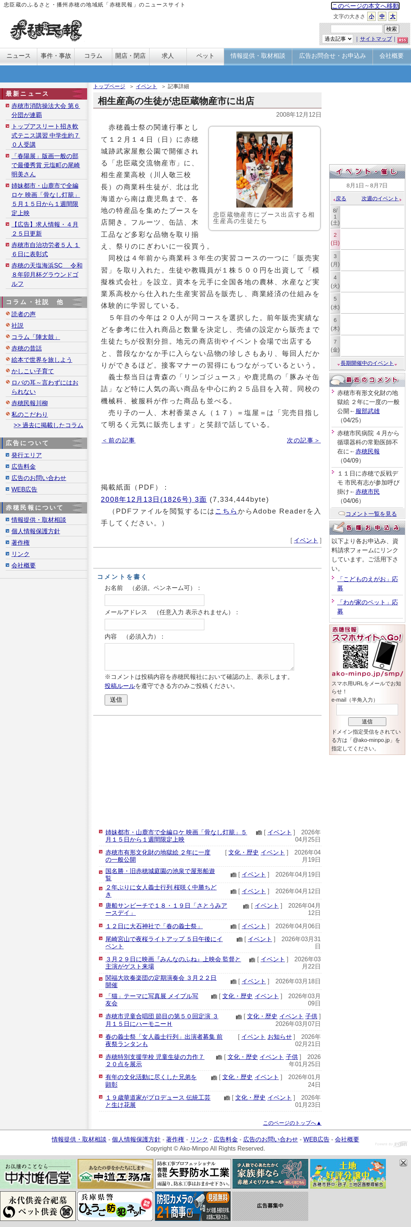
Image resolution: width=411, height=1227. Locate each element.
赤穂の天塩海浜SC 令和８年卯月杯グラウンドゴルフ (47, 274)
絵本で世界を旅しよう (41, 360)
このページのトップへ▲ (292, 1123)
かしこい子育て (32, 371)
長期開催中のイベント (367, 363)
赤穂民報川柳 (29, 403)
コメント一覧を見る (367, 513)
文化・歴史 (243, 852)
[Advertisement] (207, 771)
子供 (311, 1016)
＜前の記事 (118, 440)
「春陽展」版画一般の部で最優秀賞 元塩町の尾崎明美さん (45, 165)
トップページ (109, 86)
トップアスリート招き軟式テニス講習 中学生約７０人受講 (45, 135)
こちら (226, 511)
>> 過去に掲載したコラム (48, 425)
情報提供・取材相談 (38, 520)
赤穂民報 (367, 451)
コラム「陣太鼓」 (35, 337)
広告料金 (23, 466)
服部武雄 (367, 411)
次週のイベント (382, 198)
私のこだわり (29, 414)
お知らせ (280, 1037)
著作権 (20, 542)
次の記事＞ (304, 440)
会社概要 (23, 565)
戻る (339, 198)
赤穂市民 (367, 491)
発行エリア (26, 455)
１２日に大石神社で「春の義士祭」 (154, 926)
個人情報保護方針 (35, 531)
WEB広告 (24, 489)
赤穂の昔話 (26, 348)
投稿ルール (120, 686)
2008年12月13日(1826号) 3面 (154, 499)
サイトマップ (376, 39)
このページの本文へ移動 (365, 6)
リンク (20, 554)
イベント (146, 86)
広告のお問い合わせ (38, 478)
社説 (17, 325)
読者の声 (23, 314)
